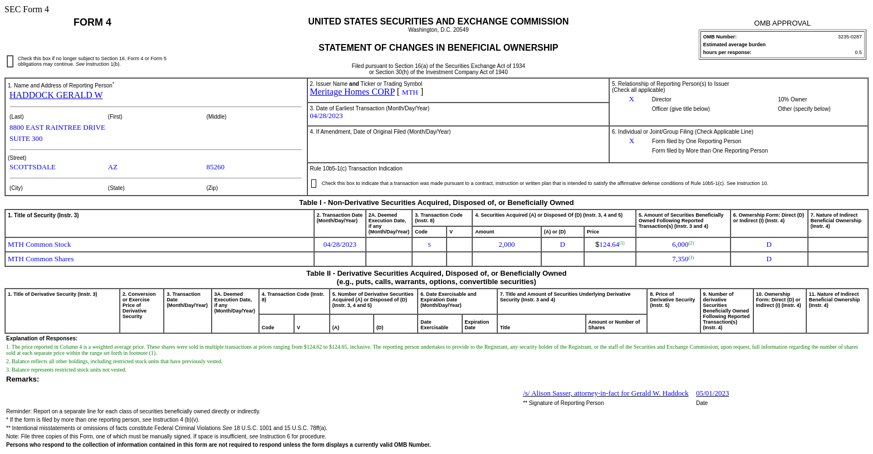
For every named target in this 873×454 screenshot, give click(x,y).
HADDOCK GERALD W (56, 95)
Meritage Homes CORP (352, 91)
